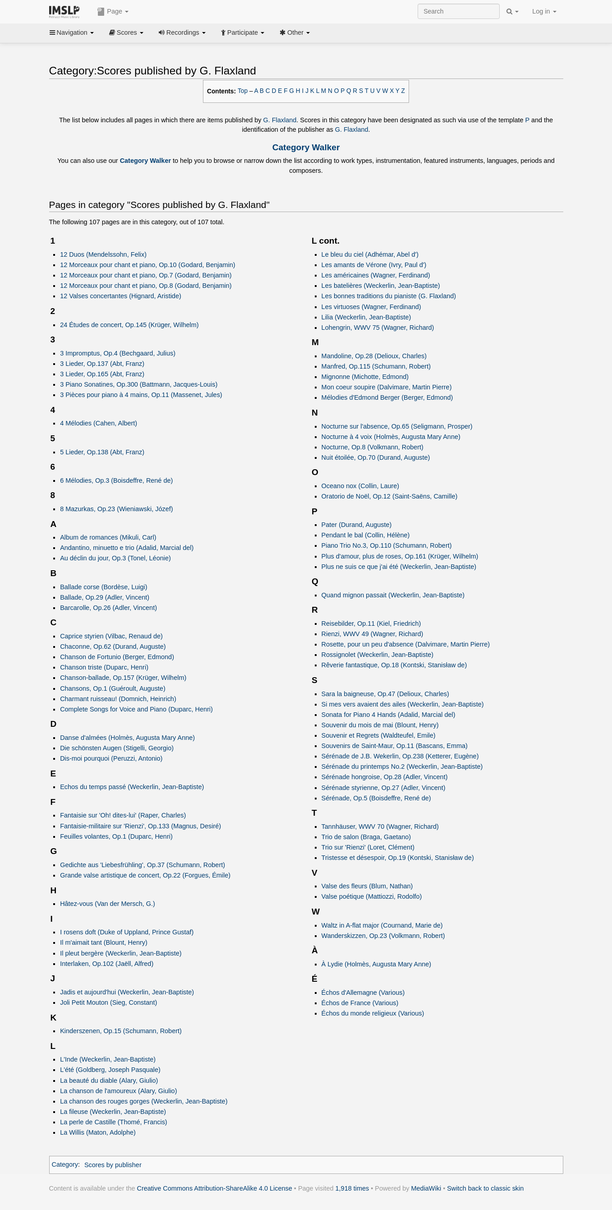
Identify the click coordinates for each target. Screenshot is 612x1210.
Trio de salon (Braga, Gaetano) (366, 837)
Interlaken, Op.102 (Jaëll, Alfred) (106, 963)
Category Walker (306, 147)
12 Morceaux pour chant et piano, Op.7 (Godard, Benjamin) (145, 275)
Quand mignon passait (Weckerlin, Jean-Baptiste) (393, 595)
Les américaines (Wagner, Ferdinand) (376, 275)
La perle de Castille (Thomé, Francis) (113, 1122)
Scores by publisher (113, 1164)
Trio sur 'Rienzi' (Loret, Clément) (368, 847)
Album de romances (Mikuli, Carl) (108, 537)
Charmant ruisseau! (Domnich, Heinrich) (118, 698)
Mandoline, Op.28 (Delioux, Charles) (374, 356)
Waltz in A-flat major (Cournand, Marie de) (382, 925)
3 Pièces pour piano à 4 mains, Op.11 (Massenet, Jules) (141, 394)
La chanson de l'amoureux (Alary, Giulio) (118, 1091)
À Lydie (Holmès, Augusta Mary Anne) (376, 964)
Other (295, 32)
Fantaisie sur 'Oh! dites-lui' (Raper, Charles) (123, 815)
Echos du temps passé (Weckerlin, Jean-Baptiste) (132, 786)
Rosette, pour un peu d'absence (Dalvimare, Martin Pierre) (406, 644)
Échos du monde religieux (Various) (373, 1013)
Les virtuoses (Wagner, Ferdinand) (371, 306)
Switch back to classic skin (485, 1188)
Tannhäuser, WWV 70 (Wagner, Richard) (380, 826)
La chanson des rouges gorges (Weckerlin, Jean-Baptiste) (143, 1101)
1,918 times (352, 1188)
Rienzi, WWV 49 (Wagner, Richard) (372, 633)
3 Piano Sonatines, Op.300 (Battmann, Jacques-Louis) (138, 384)
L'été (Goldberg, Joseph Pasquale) (110, 1069)
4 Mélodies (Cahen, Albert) (98, 423)
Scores (126, 32)
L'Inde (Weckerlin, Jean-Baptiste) (108, 1059)
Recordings (182, 32)
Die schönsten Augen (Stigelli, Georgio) (117, 748)
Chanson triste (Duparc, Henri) (104, 667)
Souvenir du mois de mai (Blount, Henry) (380, 725)
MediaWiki (426, 1188)
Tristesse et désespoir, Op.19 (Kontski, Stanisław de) (398, 857)
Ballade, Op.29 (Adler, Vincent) (104, 597)
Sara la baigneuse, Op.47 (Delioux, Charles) (385, 693)
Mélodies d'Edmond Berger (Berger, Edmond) (387, 397)
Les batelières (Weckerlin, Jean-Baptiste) (381, 285)
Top (243, 91)
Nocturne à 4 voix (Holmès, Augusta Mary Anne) (391, 436)
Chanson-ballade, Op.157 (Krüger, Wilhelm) (123, 677)
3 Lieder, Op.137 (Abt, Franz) (102, 363)
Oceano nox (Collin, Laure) (361, 486)
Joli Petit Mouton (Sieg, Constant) (108, 1002)
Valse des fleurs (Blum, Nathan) (367, 886)
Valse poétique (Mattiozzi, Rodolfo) (372, 896)
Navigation (72, 32)
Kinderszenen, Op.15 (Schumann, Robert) (121, 1031)
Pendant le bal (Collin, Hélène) (366, 535)
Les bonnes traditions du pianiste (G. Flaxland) (389, 296)
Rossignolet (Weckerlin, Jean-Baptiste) (377, 654)
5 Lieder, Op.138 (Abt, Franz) (102, 452)
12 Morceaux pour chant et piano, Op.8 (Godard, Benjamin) (145, 285)
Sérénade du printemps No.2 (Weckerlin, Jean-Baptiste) (402, 766)
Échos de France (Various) (360, 1003)
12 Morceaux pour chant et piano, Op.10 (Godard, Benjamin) (147, 264)
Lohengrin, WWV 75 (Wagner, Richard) (378, 327)
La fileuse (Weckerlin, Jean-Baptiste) (113, 1111)
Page (113, 12)
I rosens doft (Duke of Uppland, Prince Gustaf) (126, 932)
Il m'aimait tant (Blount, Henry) (103, 942)
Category (65, 1164)
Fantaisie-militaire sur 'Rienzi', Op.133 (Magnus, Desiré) (140, 826)
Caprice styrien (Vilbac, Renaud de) (111, 636)
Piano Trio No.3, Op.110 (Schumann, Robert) (387, 545)
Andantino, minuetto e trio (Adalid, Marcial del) (126, 547)
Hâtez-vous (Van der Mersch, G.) (107, 903)
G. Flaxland (280, 120)
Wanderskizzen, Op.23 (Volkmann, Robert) (383, 935)
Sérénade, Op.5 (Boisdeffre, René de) (376, 798)
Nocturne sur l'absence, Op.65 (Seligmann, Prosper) (397, 426)
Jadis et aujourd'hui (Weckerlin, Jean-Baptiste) (127, 992)
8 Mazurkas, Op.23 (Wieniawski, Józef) (116, 509)
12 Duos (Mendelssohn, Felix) (103, 254)
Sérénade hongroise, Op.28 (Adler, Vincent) (385, 776)
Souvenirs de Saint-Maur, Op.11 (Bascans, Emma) (395, 745)
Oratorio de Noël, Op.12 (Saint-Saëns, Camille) (390, 496)
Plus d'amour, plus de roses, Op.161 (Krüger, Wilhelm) (400, 556)
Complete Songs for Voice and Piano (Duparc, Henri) (136, 709)
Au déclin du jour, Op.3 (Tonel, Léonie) (115, 558)
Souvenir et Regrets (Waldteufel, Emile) (379, 735)
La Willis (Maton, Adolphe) (98, 1132)
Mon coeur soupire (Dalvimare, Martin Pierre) (387, 387)
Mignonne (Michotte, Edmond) (365, 376)
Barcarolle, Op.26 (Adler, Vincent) (108, 607)
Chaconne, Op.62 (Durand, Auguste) (113, 646)
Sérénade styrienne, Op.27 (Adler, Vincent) (384, 787)
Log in (544, 11)
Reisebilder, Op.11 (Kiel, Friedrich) (371, 623)
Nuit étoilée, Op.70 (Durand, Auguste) (376, 457)
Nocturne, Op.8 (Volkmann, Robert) (372, 447)
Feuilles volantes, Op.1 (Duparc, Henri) (116, 836)
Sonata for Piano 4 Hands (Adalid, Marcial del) (389, 714)
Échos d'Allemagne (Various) (363, 992)
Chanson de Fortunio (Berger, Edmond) (117, 656)
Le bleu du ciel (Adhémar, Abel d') (370, 254)
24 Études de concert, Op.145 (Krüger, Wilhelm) (129, 324)
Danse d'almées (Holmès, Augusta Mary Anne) (127, 737)
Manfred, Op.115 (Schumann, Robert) (376, 366)
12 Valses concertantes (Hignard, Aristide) (120, 296)
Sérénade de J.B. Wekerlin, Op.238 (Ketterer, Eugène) (400, 756)
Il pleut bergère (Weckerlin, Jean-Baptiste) (120, 953)
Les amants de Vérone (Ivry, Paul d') (374, 264)
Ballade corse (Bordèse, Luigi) (103, 587)
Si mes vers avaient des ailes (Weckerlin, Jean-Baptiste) (403, 704)
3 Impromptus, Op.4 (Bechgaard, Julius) (117, 353)
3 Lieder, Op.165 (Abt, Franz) (102, 374)
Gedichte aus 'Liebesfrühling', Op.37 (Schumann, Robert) (142, 864)
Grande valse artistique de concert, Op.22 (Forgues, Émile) (145, 875)
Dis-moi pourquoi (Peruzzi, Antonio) (111, 758)
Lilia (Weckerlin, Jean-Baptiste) (366, 317)
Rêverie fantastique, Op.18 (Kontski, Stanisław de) (394, 665)
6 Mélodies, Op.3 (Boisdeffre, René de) (116, 480)
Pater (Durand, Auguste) (357, 524)
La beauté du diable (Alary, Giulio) (109, 1080)
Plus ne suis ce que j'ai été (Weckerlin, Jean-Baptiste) (399, 566)
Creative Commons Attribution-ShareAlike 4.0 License (214, 1188)
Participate (242, 32)
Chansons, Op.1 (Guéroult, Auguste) (113, 688)
